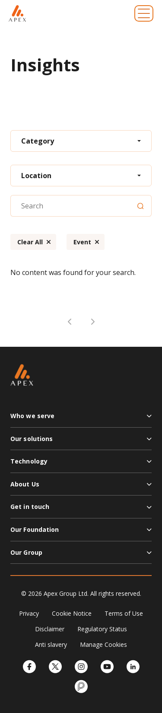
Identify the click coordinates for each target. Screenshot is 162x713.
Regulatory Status (102, 629)
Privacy (29, 613)
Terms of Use (124, 613)
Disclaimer (49, 629)
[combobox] (81, 141)
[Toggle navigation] (144, 13)
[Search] (140, 206)
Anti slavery (51, 644)
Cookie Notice (72, 613)
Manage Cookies (103, 644)
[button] (81, 419)
